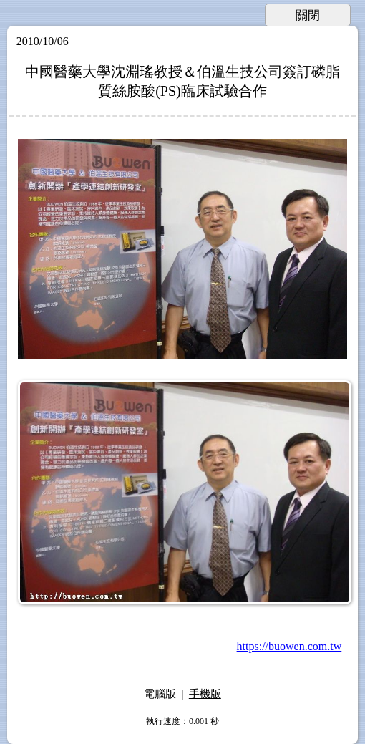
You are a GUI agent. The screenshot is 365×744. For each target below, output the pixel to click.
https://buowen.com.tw (289, 646)
